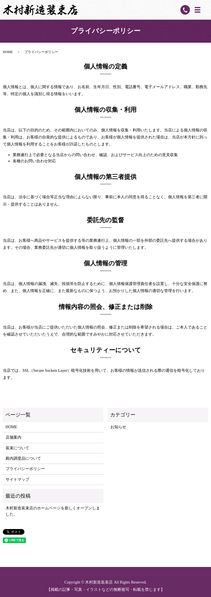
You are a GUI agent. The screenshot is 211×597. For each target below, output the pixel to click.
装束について (17, 448)
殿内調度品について (23, 458)
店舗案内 (13, 437)
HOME (8, 52)
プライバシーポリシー (25, 469)
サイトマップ (17, 479)
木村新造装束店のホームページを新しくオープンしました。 (53, 511)
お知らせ (118, 427)
